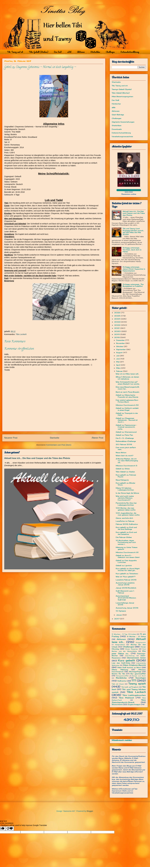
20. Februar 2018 (124, 444)
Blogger (90, 811)
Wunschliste (117, 704)
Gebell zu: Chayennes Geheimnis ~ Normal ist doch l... (127, 420)
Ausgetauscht (141, 642)
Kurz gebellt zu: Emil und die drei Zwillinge (126, 528)
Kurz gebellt (126, 660)
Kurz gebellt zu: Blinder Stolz (125, 484)
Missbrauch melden (122, 740)
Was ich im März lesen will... (127, 374)
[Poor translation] (9, 828)
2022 (117, 325)
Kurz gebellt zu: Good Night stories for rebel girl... (128, 569)
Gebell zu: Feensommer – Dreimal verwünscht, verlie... (126, 427)
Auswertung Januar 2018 (127, 608)
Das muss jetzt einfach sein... (126, 448)
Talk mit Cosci (118, 684)
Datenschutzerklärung (130, 52)
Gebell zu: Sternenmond (126, 432)
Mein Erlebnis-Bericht (134, 665)
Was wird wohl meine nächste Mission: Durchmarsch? (125, 498)
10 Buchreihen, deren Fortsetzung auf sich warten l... (126, 542)
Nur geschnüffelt (138, 674)
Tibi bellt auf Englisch (130, 687)
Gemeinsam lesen (136, 658)
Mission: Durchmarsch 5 (126, 466)
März (118, 368)
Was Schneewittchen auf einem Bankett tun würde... (128, 383)
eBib (69, 52)
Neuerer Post (10, 438)
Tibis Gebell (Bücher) (38, 52)
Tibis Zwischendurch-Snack (129, 701)
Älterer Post (97, 438)
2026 (117, 313)
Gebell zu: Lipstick (124, 565)
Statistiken (95, 52)
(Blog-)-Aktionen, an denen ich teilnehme (127, 378)
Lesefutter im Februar (125, 521)
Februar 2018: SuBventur (127, 524)
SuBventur (122, 681)
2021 (117, 328)
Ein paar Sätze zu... (129, 652)
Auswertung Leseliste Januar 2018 (125, 584)
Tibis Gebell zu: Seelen (125, 472)
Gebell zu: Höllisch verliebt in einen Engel (127, 409)
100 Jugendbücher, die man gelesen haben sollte (128, 514)
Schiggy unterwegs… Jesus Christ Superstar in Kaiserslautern (134, 269)
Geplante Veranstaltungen (123, 122)
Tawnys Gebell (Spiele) (122, 89)
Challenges (110, 52)
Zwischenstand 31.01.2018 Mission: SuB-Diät (126, 598)
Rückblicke (121, 678)
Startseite (54, 438)
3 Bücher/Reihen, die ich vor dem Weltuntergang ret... (127, 461)
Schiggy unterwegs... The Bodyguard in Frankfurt (133, 285)
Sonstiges (140, 678)
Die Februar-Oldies (124, 537)
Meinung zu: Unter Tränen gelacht (126, 548)
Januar (119, 615)
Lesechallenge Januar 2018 (125, 604)
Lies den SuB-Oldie (121, 663)
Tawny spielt (137, 683)
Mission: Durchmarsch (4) (127, 552)
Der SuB (58, 52)
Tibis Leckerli (21, 334)
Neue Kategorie (122, 480)
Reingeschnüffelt (122, 676)
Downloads (117, 129)
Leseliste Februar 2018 (126, 580)
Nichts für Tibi (118, 674)
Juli (118, 356)
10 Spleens (121, 611)
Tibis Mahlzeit (126, 698)
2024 (117, 319)
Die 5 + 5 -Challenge (125, 438)
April (118, 365)
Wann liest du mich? (124, 456)
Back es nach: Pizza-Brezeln (127, 392)
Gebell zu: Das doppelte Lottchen (126, 561)
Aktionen (81, 52)
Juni (118, 359)
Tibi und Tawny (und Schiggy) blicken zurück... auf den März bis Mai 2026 (133, 231)
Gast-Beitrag (129, 655)
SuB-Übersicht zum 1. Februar (125, 592)
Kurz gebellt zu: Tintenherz (127, 574)
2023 (117, 322)
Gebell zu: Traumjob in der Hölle (127, 414)
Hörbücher (116, 104)
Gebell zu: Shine (123, 469)
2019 (117, 334)
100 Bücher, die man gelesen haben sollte (125, 509)
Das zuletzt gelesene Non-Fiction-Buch (127, 401)
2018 (117, 337)
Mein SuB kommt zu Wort (129, 667)
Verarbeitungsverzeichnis (122, 136)
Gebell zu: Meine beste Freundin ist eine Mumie (127, 396)
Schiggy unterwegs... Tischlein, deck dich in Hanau (132, 250)
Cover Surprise (131, 649)
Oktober (120, 346)
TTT (134, 680)
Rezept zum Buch (139, 676)
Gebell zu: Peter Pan (124, 435)
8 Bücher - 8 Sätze (136, 636)
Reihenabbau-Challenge (126, 441)
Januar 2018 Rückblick (126, 588)
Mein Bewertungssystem (122, 96)
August (119, 353)
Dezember (120, 340)
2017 (117, 619)
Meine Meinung (120, 670)
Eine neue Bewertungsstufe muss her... (127, 388)
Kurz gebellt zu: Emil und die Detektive (126, 533)
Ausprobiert (120, 645)
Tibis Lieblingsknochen (134, 695)
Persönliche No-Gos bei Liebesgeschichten (126, 504)
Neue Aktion (121, 452)
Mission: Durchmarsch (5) (127, 405)
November (120, 343)
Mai (118, 362)
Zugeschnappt (134, 704)
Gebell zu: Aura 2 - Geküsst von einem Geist (128, 556)
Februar (119, 371)
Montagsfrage (135, 672)
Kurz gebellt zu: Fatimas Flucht (126, 476)
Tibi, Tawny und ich (15, 52)
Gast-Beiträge (118, 115)
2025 (117, 316)
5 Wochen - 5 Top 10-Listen (124, 634)
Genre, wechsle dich (124, 518)
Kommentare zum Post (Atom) (58, 445)
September (121, 349)
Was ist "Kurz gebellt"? (126, 577)
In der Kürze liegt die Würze (127, 493)
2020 (117, 331)
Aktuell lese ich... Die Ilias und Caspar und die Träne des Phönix (37, 458)
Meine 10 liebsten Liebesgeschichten (125, 489)
